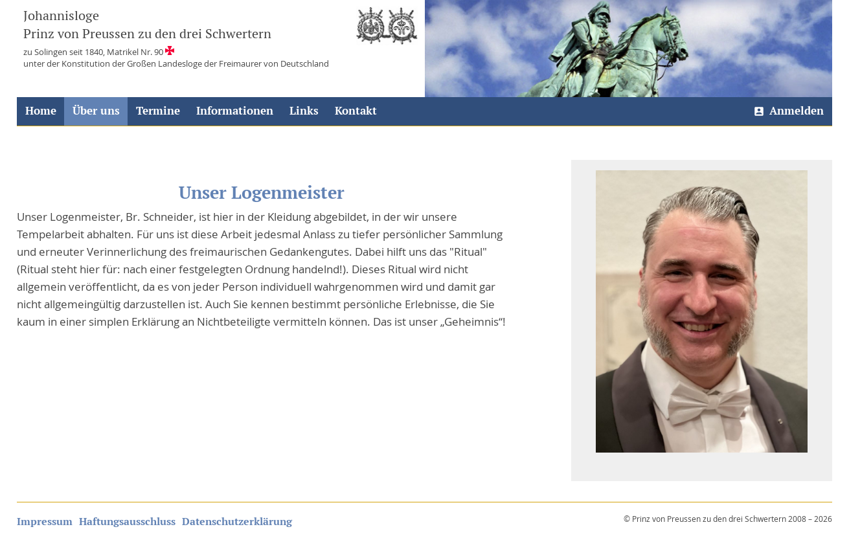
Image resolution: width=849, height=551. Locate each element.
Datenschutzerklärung (237, 521)
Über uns (96, 111)
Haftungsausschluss (127, 521)
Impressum (45, 521)
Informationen (234, 111)
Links (304, 111)
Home (40, 111)
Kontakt (356, 111)
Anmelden (796, 111)
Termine (158, 111)
